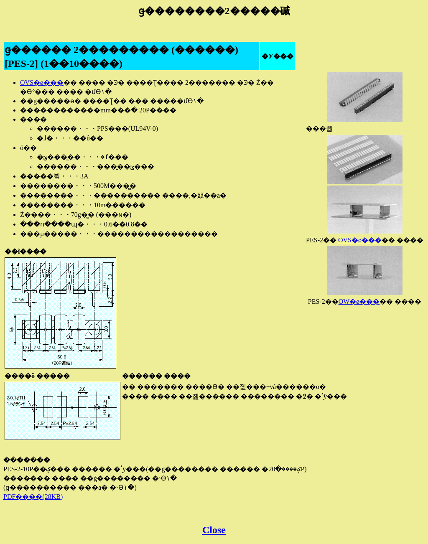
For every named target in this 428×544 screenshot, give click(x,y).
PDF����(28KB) (33, 496)
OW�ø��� (359, 301)
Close (214, 529)
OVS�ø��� (360, 240)
